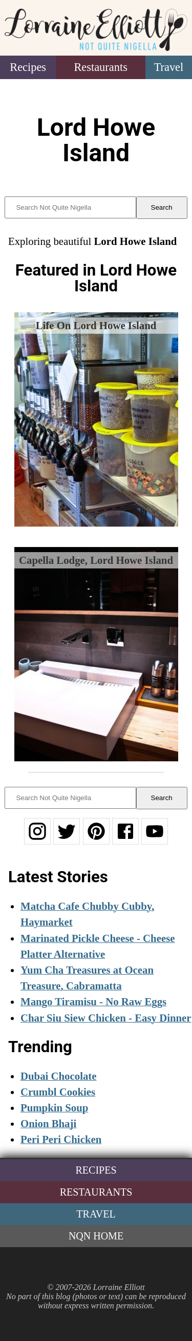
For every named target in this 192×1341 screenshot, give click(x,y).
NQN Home (96, 1235)
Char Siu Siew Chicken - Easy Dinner (105, 1018)
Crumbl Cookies (57, 1092)
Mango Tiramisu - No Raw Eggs (93, 1001)
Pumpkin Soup (54, 1107)
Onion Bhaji (48, 1123)
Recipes (28, 67)
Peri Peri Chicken (60, 1139)
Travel (169, 67)
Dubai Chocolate (58, 1076)
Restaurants (100, 67)
